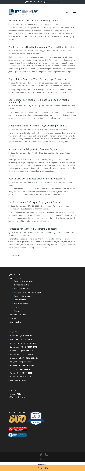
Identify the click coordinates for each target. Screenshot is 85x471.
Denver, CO (14, 350)
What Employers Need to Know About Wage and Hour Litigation (41, 47)
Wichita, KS (14, 354)
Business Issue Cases (22, 288)
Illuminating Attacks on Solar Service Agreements (34, 20)
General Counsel (20, 300)
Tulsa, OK (14, 373)
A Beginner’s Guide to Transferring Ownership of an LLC (37, 125)
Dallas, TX (14, 335)
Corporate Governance (23, 296)
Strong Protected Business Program (28, 292)
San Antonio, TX (16, 347)
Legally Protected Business (63, 86)
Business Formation (21, 285)
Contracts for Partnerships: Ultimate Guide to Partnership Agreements (39, 100)
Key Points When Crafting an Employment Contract (35, 202)
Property (17, 311)
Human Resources (34, 53)
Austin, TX (14, 339)
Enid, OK (13, 362)
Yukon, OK (14, 377)
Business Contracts (52, 24)
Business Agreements (53, 83)
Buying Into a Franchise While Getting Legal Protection (37, 79)
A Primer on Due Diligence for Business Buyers (32, 149)
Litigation (17, 307)
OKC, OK (13, 369)
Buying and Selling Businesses (40, 86)
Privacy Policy (15, 322)
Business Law (49, 50)
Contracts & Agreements (23, 281)
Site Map (13, 318)
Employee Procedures (17, 53)
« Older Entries (14, 255)
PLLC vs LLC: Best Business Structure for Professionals (36, 178)
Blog (41, 24)
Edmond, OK (15, 365)
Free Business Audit (18, 315)
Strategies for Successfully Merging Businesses (32, 228)
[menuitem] (42, 464)
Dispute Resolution (63, 50)
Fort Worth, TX (16, 343)
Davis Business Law (18, 24)
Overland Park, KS (17, 358)
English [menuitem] (44, 465)
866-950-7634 (31, 2)
